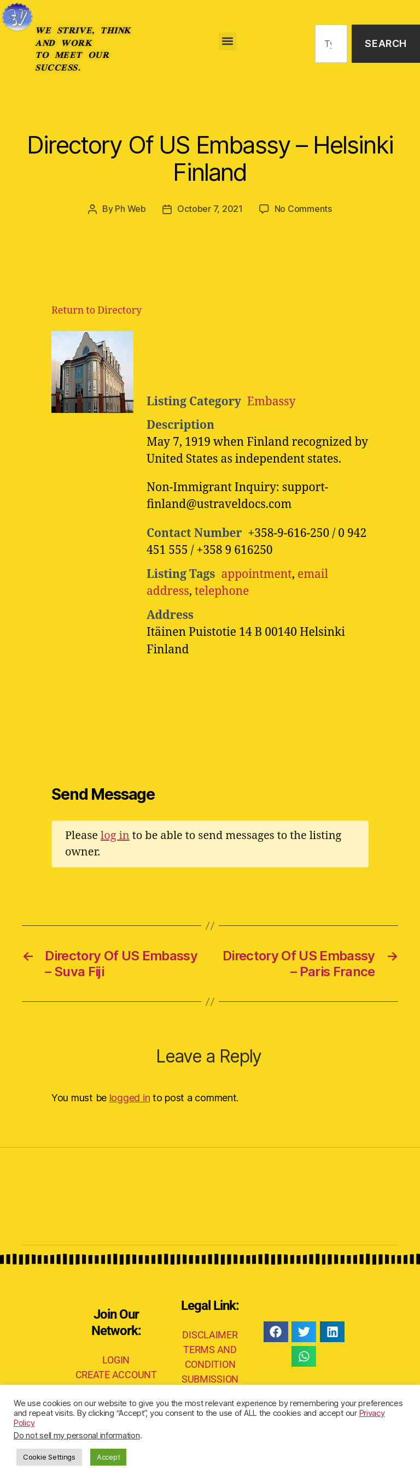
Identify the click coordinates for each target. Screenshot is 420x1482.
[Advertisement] (281, 357)
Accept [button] (108, 1457)
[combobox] (331, 44)
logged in (129, 1097)
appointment (256, 573)
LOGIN (116, 1359)
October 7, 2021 (210, 208)
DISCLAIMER (209, 1334)
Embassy (271, 401)
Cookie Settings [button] (49, 1457)
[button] (228, 41)
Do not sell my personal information (77, 1435)
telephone (222, 590)
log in (115, 835)
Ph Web (130, 208)
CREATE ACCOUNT (116, 1374)
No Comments (303, 208)
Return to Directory (96, 310)
